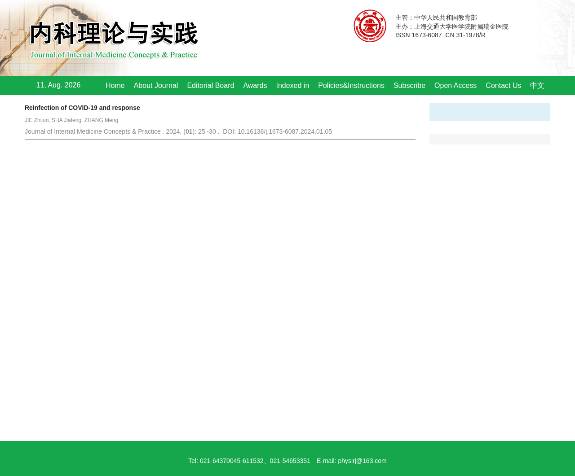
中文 (537, 85)
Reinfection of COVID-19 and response (82, 107)
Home (115, 85)
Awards (255, 85)
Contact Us (503, 85)
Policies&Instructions (351, 85)
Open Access (455, 85)
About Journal (156, 85)
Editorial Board (210, 85)
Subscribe (409, 85)
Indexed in (292, 85)
